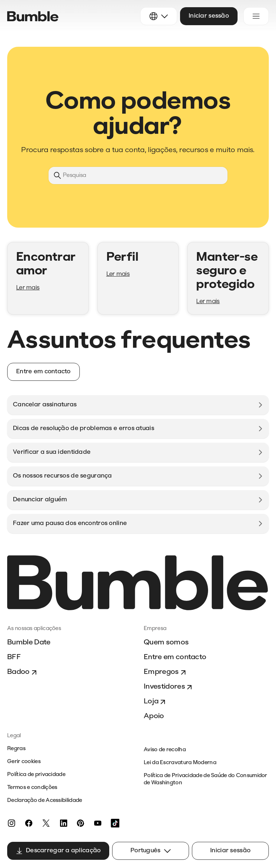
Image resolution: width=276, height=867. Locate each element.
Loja (155, 702)
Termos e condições (32, 787)
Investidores (169, 687)
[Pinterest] (80, 823)
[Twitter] (46, 823)
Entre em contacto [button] (43, 372)
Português (150, 850)
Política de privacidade (36, 774)
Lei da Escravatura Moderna (180, 763)
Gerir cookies (24, 762)
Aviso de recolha (165, 750)
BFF (14, 657)
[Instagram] (11, 823)
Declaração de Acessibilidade (44, 800)
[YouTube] (97, 823)
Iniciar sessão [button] (209, 16)
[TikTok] (115, 823)
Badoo (22, 672)
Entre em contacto (175, 657)
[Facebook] (28, 823)
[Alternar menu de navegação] (256, 16)
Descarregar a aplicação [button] (58, 850)
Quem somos (166, 642)
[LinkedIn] (63, 823)
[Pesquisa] (138, 175)
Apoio (154, 716)
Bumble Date (29, 642)
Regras (16, 749)
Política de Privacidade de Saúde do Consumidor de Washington (205, 779)
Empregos (166, 672)
